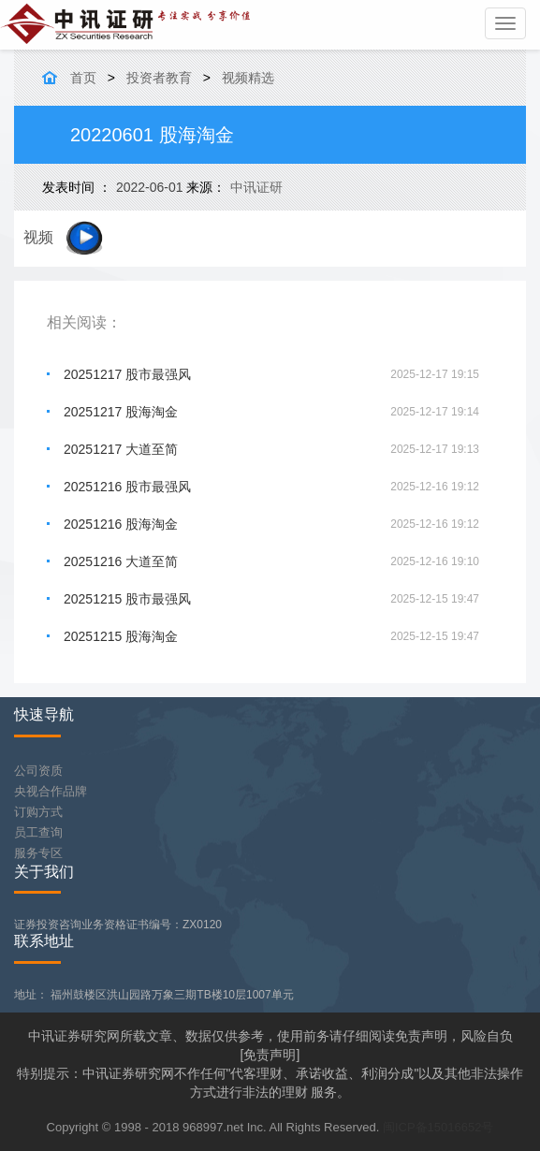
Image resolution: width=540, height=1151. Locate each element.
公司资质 (38, 771)
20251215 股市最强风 (127, 598)
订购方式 (38, 812)
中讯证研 (256, 187)
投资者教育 (159, 77)
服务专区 (38, 853)
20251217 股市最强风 (127, 374)
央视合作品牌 (50, 791)
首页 (83, 77)
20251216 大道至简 (121, 561)
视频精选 (248, 77)
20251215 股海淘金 (121, 636)
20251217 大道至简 (121, 449)
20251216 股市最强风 (127, 486)
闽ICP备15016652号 (438, 1127)
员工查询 (38, 832)
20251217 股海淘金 (121, 411)
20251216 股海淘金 (121, 524)
